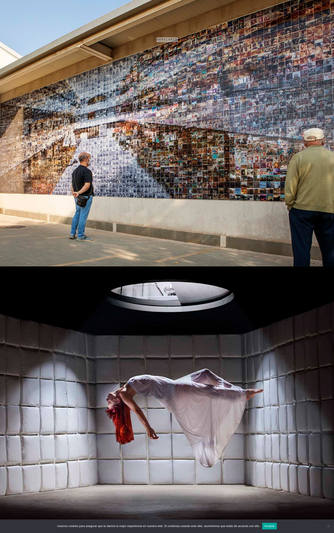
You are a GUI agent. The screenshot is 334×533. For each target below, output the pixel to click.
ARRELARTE (167, 38)
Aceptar (269, 526)
